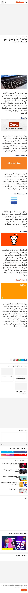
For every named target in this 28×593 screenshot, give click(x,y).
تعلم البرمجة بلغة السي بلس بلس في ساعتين (21, 378)
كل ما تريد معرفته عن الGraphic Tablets (11, 477)
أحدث (25, 444)
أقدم (3, 444)
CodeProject (20, 280)
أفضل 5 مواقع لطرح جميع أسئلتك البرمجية (21, 393)
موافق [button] (24, 590)
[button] (26, 2)
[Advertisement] (14, 20)
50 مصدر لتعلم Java (7, 377)
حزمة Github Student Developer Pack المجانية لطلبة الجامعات (10, 483)
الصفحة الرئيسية (23, 37)
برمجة (17, 37)
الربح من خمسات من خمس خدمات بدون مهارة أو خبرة (10, 464)
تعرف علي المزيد (18, 586)
